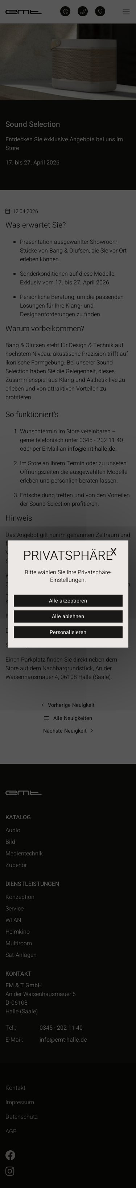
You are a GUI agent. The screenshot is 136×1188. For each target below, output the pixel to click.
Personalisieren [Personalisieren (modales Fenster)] (68, 632)
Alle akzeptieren (68, 600)
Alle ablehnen (68, 616)
